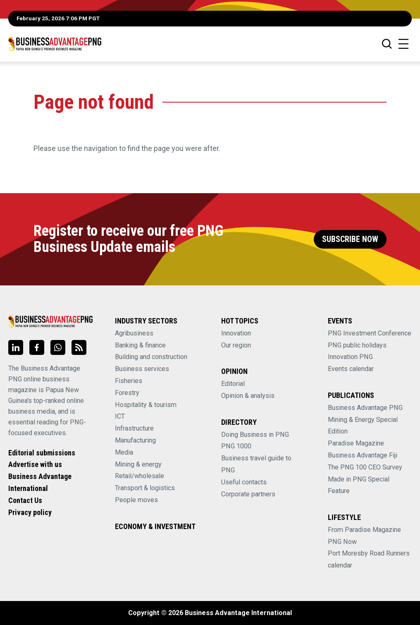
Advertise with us (35, 464)
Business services (142, 369)
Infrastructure (134, 428)
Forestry (127, 393)
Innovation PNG (350, 357)
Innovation (236, 333)
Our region (236, 345)
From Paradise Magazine (364, 530)
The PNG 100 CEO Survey (365, 467)
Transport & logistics (145, 488)
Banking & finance (140, 345)
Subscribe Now (350, 239)
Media (124, 452)
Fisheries (128, 381)
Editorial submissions (41, 452)
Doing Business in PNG (255, 434)
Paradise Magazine (356, 443)
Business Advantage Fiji (362, 455)
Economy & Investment (155, 526)
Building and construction (151, 357)
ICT (120, 416)
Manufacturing (135, 440)
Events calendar (351, 369)
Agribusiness (134, 333)
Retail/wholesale (139, 476)
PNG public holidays (357, 345)
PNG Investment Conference (369, 333)
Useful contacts (244, 482)
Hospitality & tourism (146, 405)
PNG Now (342, 542)
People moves (136, 500)
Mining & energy (138, 464)
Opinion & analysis (247, 396)
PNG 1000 (236, 446)
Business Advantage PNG (365, 408)
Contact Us (25, 500)
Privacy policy (30, 512)
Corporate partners (248, 494)
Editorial (233, 384)
